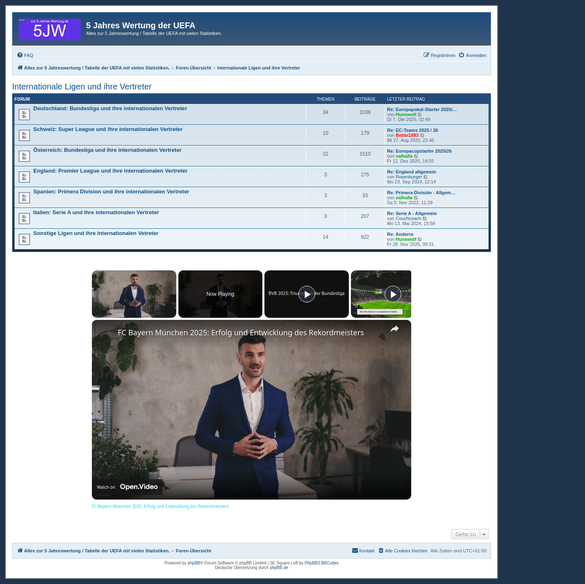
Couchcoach (408, 218)
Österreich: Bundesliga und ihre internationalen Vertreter (107, 150)
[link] (105, 333)
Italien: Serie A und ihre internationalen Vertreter (96, 212)
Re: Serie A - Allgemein (412, 213)
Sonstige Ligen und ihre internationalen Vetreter (95, 233)
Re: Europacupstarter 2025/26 (419, 150)
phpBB (194, 563)
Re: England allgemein (411, 171)
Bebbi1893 (407, 135)
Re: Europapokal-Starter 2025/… (422, 109)
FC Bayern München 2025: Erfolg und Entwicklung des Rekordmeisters (241, 332)
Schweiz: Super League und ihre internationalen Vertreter (108, 129)
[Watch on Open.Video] (127, 487)
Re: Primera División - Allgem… (421, 192)
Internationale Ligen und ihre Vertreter (82, 86)
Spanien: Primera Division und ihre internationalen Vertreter (111, 191)
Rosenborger (409, 176)
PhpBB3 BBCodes (322, 563)
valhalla (404, 155)
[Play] (307, 294)
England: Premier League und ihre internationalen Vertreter (110, 171)
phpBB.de (279, 567)
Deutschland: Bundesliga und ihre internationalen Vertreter (110, 108)
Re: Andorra (400, 234)
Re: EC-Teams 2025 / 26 (412, 130)
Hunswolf (406, 114)
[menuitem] (25, 55)
